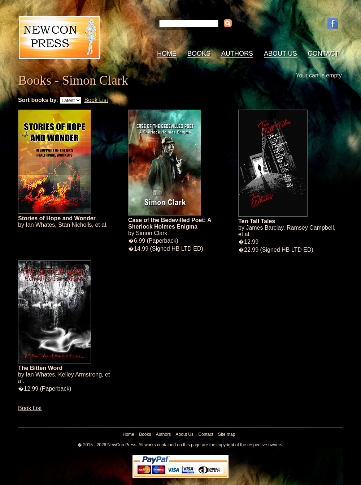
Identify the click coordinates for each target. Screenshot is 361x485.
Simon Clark (151, 233)
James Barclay (264, 228)
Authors (237, 53)
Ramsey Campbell (310, 228)
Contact (323, 53)
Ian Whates (40, 225)
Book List (96, 100)
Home (167, 53)
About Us (280, 53)
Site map (226, 434)
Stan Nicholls (75, 225)
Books (198, 53)
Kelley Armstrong (80, 374)
